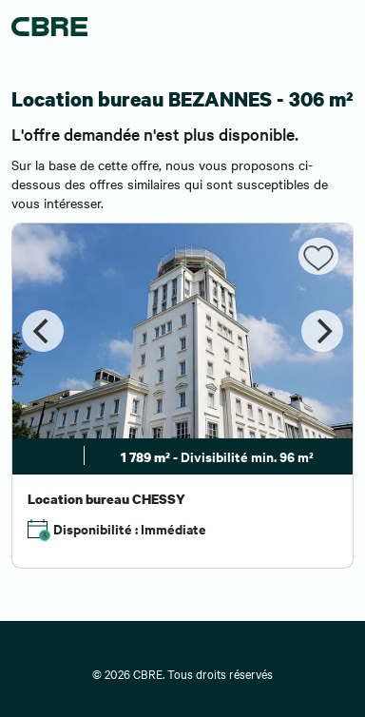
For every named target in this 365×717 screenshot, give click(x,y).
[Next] (322, 331)
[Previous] (43, 331)
